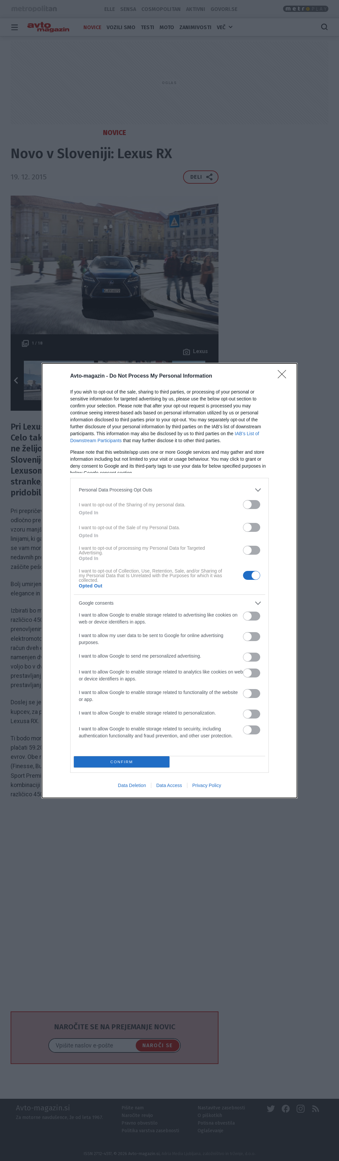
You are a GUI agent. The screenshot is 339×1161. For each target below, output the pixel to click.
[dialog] (169, 580)
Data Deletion (132, 785)
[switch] (251, 504)
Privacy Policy (206, 785)
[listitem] (169, 490)
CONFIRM (121, 761)
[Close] (284, 376)
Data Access (169, 785)
